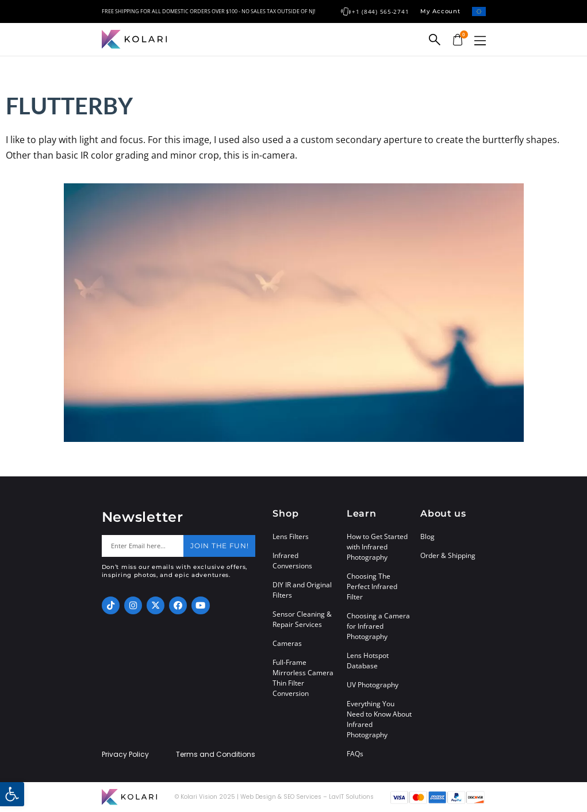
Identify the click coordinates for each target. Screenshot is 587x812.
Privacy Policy (125, 754)
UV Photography (372, 685)
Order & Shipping (447, 555)
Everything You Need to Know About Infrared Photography (379, 719)
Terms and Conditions (215, 754)
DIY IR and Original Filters (302, 590)
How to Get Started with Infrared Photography (377, 547)
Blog (427, 536)
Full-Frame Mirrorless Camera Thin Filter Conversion (303, 677)
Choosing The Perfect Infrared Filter (372, 586)
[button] (480, 40)
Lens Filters (291, 536)
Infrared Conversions (292, 561)
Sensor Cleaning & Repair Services (302, 619)
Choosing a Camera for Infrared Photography (378, 626)
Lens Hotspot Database (368, 661)
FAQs (355, 754)
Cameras (287, 643)
